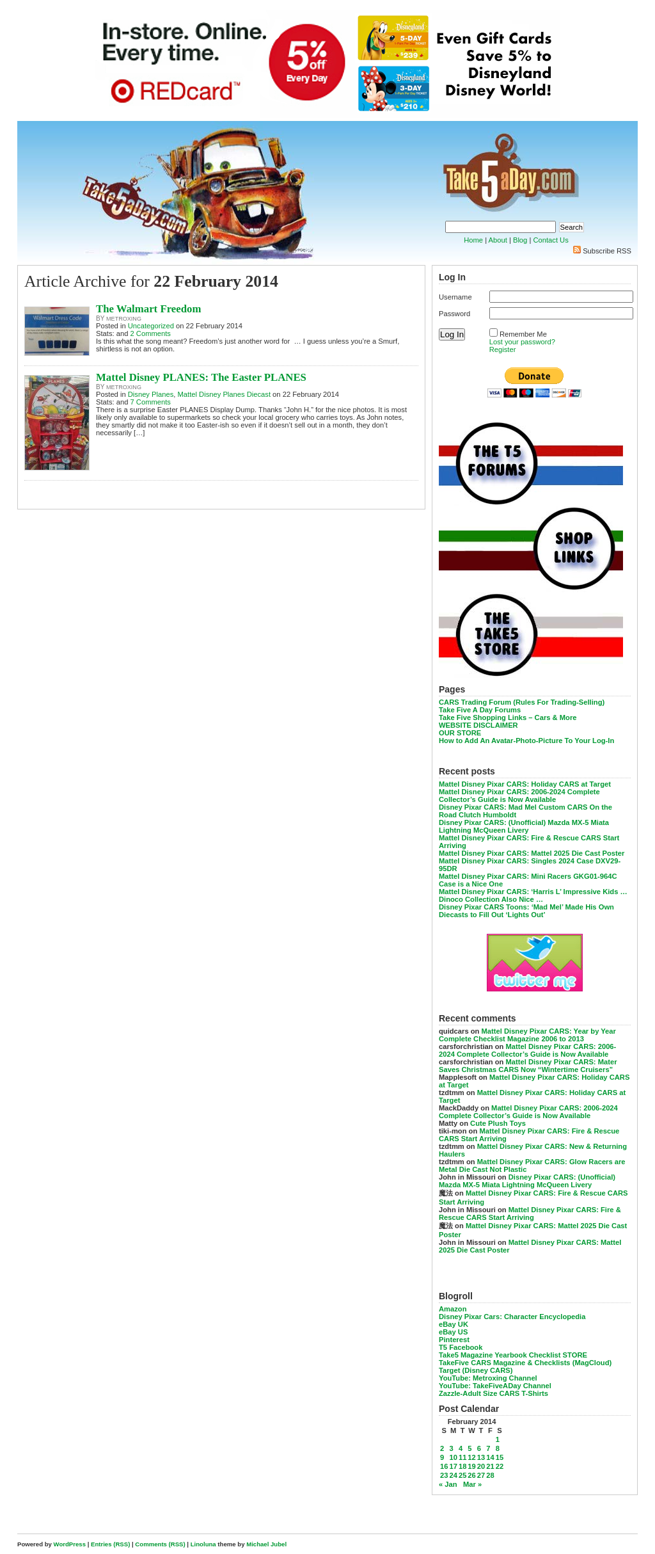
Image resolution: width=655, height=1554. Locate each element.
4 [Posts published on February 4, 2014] (460, 1448)
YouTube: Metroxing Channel (488, 1378)
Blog (520, 240)
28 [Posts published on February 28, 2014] (490, 1475)
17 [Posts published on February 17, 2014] (453, 1466)
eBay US (453, 1332)
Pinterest (454, 1339)
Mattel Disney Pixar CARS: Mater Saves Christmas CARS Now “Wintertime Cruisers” (528, 1065)
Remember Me (523, 334)
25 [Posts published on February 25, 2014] (462, 1475)
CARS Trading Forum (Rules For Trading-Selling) (521, 702)
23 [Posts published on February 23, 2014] (444, 1475)
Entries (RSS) (110, 1544)
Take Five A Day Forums (480, 710)
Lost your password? (522, 342)
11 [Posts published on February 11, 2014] (462, 1457)
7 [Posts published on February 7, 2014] (488, 1448)
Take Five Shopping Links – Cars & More (508, 717)
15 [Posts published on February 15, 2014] (499, 1457)
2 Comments (150, 333)
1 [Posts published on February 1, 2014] (498, 1439)
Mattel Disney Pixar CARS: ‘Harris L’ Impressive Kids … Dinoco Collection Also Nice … (533, 895)
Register (502, 349)
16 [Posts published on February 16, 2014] (444, 1466)
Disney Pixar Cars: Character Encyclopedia (512, 1316)
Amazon (453, 1309)
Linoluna (203, 1544)
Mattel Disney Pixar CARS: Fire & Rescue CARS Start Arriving (530, 1213)
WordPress (70, 1544)
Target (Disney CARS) (475, 1370)
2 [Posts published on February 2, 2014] (442, 1448)
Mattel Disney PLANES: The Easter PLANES (201, 377)
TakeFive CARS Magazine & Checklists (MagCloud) (525, 1362)
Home (473, 240)
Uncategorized (151, 326)
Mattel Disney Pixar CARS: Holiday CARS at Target (525, 784)
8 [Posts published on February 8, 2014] (498, 1448)
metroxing (123, 319)
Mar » (472, 1484)
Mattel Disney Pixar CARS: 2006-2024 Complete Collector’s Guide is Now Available (519, 795)
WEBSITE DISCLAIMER (478, 725)
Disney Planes (151, 394)
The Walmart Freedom (148, 309)
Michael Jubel (266, 1544)
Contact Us (550, 240)
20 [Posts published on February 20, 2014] (481, 1466)
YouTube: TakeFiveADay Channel (495, 1386)
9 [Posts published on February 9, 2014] (442, 1457)
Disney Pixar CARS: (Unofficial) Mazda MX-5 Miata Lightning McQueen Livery (524, 826)
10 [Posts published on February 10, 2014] (453, 1457)
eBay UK (453, 1324)
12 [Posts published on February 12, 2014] (471, 1457)
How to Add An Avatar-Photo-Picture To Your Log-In (526, 740)
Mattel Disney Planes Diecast (224, 394)
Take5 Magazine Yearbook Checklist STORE (513, 1355)
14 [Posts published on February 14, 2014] (490, 1457)
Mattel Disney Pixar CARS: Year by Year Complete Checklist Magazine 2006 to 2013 (527, 1035)
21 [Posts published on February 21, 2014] (490, 1466)
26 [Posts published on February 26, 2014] (471, 1475)
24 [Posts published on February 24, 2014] (453, 1475)
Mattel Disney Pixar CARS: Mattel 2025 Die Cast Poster (531, 853)
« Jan (448, 1484)
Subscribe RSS (607, 251)
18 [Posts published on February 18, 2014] (462, 1466)
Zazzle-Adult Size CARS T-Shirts (493, 1393)
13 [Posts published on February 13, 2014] (481, 1457)
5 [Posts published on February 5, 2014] (469, 1448)
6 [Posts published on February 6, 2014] (479, 1448)
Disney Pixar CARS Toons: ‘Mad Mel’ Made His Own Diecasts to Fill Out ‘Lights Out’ (526, 910)
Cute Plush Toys (498, 1123)
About (498, 240)
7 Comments (150, 402)
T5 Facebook (460, 1347)
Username (455, 297)
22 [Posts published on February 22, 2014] (499, 1466)
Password (454, 313)
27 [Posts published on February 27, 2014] (481, 1475)
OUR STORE (460, 733)
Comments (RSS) (160, 1544)
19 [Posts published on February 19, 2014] (471, 1466)
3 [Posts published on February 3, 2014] (451, 1448)
